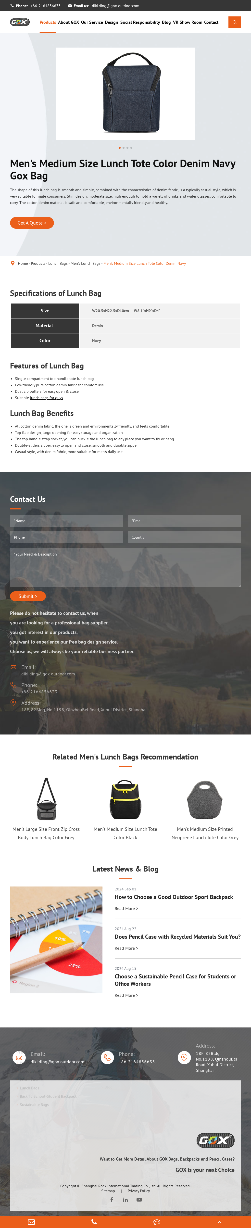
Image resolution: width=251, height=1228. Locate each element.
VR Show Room (187, 22)
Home (23, 263)
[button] (120, 148)
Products (48, 22)
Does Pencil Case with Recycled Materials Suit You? (178, 936)
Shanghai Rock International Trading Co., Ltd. (118, 1185)
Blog (166, 22)
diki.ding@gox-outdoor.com (115, 5)
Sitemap (108, 1190)
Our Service (92, 22)
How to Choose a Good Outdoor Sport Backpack (174, 897)
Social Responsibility (140, 22)
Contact (211, 22)
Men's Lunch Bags (85, 263)
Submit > (28, 596)
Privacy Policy (139, 1190)
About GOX (68, 22)
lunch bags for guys (46, 397)
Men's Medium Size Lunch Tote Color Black (125, 833)
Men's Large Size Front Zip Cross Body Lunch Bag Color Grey (46, 833)
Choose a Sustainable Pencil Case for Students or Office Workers (175, 980)
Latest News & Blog (125, 869)
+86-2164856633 (46, 5)
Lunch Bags (58, 263)
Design (111, 22)
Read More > (126, 908)
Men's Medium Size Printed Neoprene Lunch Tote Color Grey (205, 833)
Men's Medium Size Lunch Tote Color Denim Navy (144, 263)
